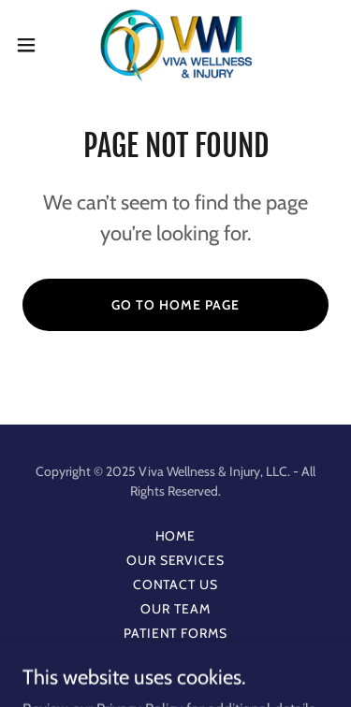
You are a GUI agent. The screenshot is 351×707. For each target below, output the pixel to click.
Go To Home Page (175, 304)
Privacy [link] (175, 657)
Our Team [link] (175, 608)
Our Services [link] (176, 560)
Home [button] (176, 535)
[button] (32, 45)
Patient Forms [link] (176, 633)
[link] (175, 44)
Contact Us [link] (176, 584)
